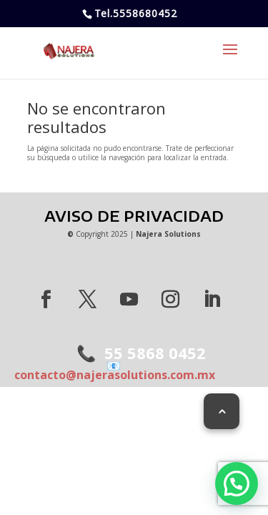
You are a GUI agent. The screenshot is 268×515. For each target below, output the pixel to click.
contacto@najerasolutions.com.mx (114, 370)
